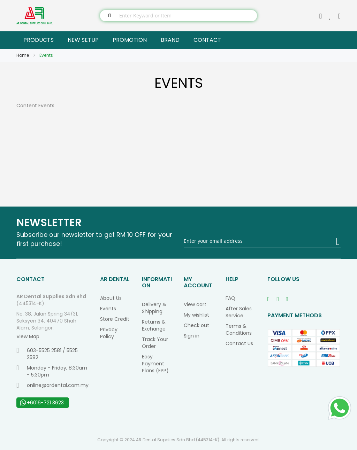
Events (108, 308)
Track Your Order (155, 343)
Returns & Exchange (154, 325)
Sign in (191, 335)
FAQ (230, 298)
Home (23, 55)
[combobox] (178, 15)
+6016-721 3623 (42, 402)
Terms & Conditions (239, 329)
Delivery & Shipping (154, 308)
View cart (195, 304)
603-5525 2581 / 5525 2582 (47, 354)
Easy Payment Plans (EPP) (155, 363)
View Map (27, 336)
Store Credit (114, 319)
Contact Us (239, 343)
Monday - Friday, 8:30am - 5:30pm (51, 371)
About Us (111, 298)
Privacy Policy (108, 333)
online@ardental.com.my (52, 385)
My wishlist (196, 314)
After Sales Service (239, 312)
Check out (196, 325)
